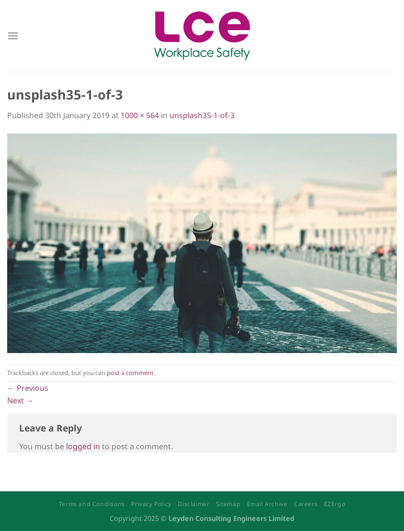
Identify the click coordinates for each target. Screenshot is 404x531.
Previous (27, 388)
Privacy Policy (151, 504)
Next (20, 400)
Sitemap (228, 504)
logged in (83, 446)
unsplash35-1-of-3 (202, 115)
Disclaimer (193, 504)
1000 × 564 (140, 115)
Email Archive (267, 504)
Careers (305, 504)
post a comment (130, 372)
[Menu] (13, 35)
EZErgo (335, 504)
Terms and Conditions (92, 504)
